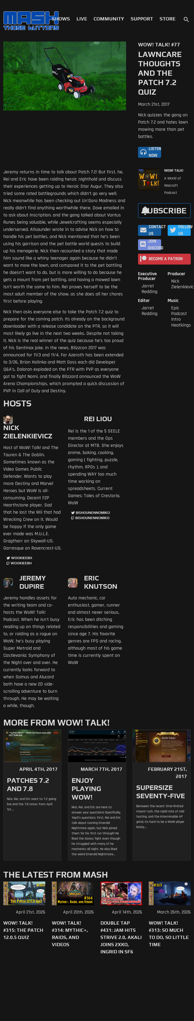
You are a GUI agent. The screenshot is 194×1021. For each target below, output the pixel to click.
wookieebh (21, 563)
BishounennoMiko (93, 513)
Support (142, 19)
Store (167, 19)
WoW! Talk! (173, 171)
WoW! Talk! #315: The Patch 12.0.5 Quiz (23, 930)
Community (109, 19)
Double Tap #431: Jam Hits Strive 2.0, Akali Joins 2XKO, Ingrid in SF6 (121, 937)
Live (81, 19)
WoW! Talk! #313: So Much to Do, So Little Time (169, 933)
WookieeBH (21, 558)
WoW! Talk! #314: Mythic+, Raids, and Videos (70, 933)
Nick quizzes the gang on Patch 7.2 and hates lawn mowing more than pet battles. (163, 126)
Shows (61, 19)
